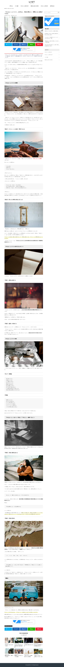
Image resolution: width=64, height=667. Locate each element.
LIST (32, 2)
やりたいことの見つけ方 (48, 54)
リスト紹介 (46, 57)
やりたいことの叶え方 (48, 52)
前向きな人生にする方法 (48, 59)
